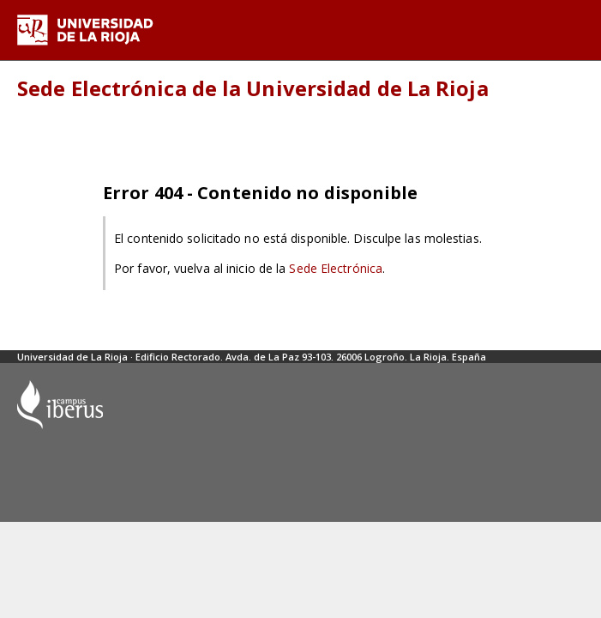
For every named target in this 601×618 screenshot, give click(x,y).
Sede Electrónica (335, 268)
